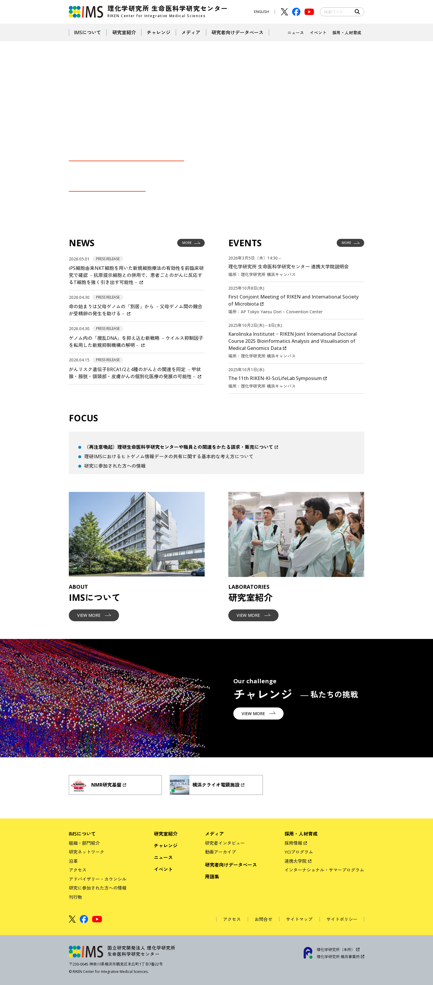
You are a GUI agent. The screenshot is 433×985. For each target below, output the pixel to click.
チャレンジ (166, 845)
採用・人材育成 (301, 834)
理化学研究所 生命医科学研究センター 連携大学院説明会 (288, 266)
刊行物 (75, 897)
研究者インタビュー (225, 843)
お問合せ (263, 919)
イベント (163, 869)
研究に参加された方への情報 (115, 466)
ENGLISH (261, 11)
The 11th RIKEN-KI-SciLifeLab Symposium (275, 378)
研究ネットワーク (86, 852)
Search (357, 11)
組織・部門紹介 (84, 843)
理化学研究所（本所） (336, 949)
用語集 (212, 876)
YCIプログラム (298, 852)
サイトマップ (299, 919)
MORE (191, 243)
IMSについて (82, 834)
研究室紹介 (166, 834)
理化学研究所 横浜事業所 (338, 956)
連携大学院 (295, 861)
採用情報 (293, 843)
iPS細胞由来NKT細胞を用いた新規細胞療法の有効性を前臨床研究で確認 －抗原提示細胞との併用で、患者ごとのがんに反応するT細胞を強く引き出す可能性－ (136, 275)
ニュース (163, 857)
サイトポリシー (341, 919)
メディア (214, 834)
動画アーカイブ (220, 852)
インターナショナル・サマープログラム (324, 870)
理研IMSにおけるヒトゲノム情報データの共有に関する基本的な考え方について (168, 456)
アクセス (78, 870)
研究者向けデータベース (231, 865)
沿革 (73, 861)
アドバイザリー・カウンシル (97, 879)
